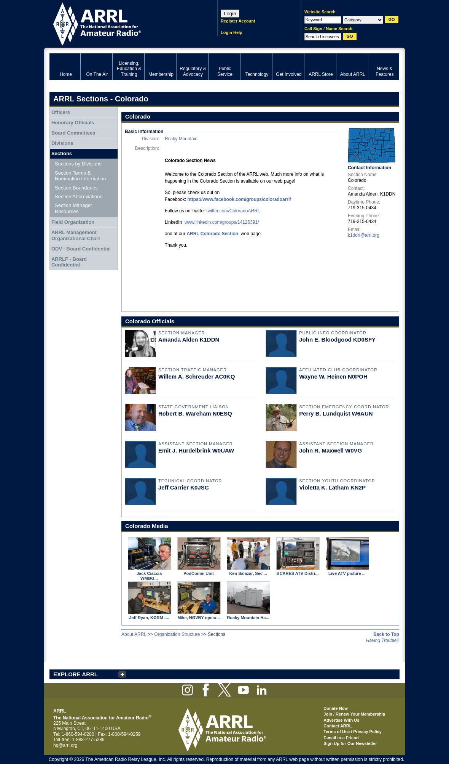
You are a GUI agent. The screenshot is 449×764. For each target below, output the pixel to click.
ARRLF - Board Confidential (69, 262)
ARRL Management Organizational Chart (75, 235)
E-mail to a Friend (340, 737)
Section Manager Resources (73, 208)
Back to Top (386, 634)
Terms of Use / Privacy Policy (352, 731)
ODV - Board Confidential (81, 249)
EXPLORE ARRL (75, 674)
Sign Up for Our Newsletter (350, 743)
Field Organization (72, 222)
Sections (61, 153)
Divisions (62, 143)
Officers (60, 112)
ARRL (123, 23)
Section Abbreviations (78, 196)
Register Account (238, 21)
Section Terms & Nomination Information (80, 176)
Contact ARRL (337, 726)
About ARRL (133, 634)
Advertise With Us (341, 720)
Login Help (231, 32)
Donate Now (335, 708)
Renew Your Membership (360, 714)
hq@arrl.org (65, 745)
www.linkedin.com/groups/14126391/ (222, 222)
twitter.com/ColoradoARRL (233, 210)
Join (327, 714)
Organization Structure (177, 634)
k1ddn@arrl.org (363, 235)
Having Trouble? (382, 640)
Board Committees (73, 133)
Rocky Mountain (181, 138)
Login (230, 13)
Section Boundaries (76, 188)
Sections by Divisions (78, 164)
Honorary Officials (72, 122)
